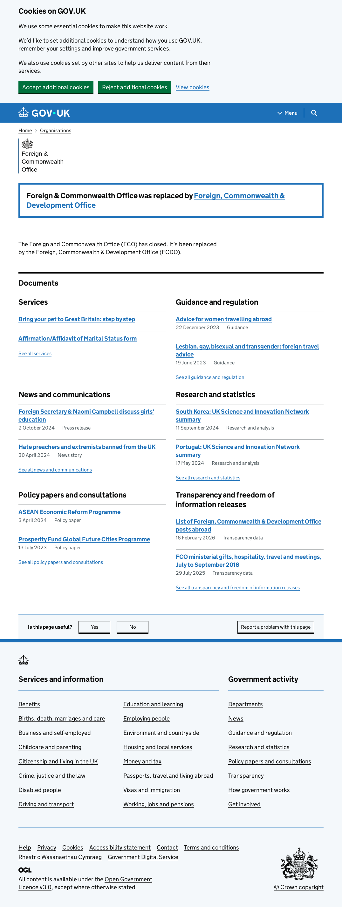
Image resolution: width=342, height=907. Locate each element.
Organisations (55, 130)
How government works (259, 790)
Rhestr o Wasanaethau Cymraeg (60, 857)
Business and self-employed (54, 732)
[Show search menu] (314, 113)
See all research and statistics (208, 478)
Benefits (29, 704)
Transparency (246, 775)
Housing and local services (157, 747)
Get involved (244, 804)
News (235, 718)
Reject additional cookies (134, 87)
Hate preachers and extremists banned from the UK (86, 446)
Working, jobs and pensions (158, 804)
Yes (101, 627)
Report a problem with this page (276, 627)
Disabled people (39, 790)
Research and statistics (259, 747)
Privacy (46, 847)
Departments (245, 704)
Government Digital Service (143, 857)
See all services (34, 353)
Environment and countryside (161, 732)
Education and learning (153, 704)
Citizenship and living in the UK (58, 761)
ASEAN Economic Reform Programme (69, 512)
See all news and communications (55, 470)
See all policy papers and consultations (60, 562)
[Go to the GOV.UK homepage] (44, 113)
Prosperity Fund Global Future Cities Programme (84, 539)
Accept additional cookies (56, 87)
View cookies (192, 87)
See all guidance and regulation (210, 377)
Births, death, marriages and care (61, 718)
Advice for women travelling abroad (224, 319)
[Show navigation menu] (287, 113)
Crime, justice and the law (52, 775)
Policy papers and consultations (269, 761)
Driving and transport (46, 804)
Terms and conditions (211, 847)
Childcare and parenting (49, 747)
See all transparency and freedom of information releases (238, 588)
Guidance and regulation (260, 732)
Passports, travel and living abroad (168, 775)
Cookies (72, 847)
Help (24, 847)
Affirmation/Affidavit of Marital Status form (77, 338)
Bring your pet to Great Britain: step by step (76, 319)
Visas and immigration (151, 790)
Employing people (146, 718)
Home (25, 130)
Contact (167, 847)
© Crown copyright (299, 887)
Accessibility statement (120, 847)
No (139, 627)
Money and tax (142, 761)
